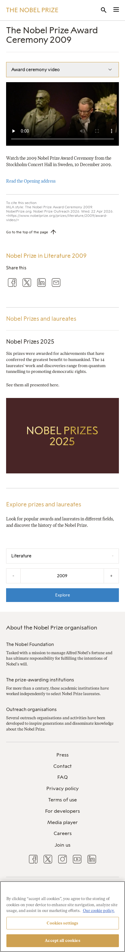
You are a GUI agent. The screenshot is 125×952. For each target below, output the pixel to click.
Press (62, 755)
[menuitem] (62, 755)
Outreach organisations (31, 709)
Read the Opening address (30, 181)
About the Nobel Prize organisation (51, 627)
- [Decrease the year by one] (13, 575)
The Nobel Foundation (30, 644)
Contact (62, 766)
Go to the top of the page (27, 232)
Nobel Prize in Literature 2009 (46, 255)
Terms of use (62, 800)
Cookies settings (62, 923)
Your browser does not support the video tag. (62, 114)
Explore (62, 595)
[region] (62, 916)
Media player (62, 822)
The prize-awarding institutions (40, 680)
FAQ (62, 777)
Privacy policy (62, 788)
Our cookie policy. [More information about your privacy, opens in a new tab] (99, 910)
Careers (63, 833)
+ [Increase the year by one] (111, 575)
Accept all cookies (62, 940)
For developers (62, 811)
